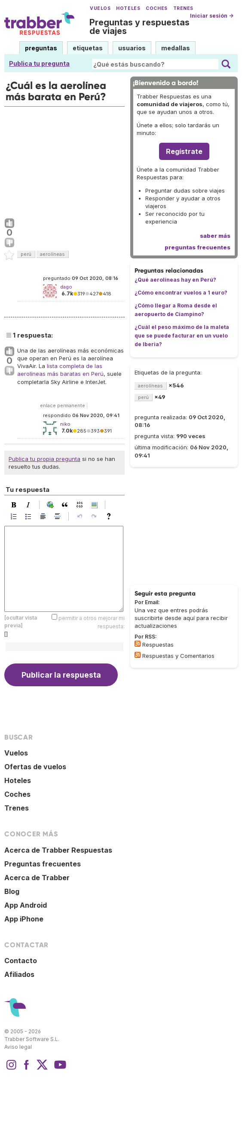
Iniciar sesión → (211, 15)
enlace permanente (62, 405)
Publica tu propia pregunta (44, 458)
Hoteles (128, 8)
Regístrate (184, 151)
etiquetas (88, 48)
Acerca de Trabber (37, 877)
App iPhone (23, 919)
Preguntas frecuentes (42, 864)
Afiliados (19, 974)
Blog (11, 891)
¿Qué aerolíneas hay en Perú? (175, 279)
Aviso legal (18, 1047)
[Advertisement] (64, 160)
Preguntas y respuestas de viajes (139, 26)
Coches (156, 8)
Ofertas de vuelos (35, 766)
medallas (175, 48)
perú (26, 254)
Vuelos (100, 8)
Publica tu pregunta (39, 63)
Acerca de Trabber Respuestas (58, 850)
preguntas (41, 48)
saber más (215, 235)
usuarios (132, 48)
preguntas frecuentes (197, 247)
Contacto (20, 960)
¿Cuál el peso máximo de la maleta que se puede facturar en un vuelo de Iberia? (182, 335)
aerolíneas (52, 254)
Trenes (183, 8)
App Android (25, 905)
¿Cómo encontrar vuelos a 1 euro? (181, 292)
